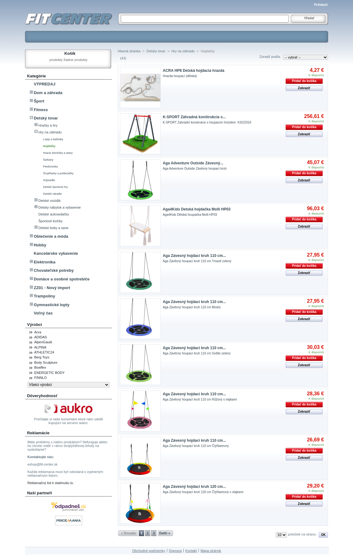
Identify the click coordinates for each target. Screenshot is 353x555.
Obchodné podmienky (148, 551)
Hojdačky (49, 146)
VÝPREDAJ (44, 84)
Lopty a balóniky (53, 139)
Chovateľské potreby (54, 270)
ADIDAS (40, 337)
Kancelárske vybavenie (56, 253)
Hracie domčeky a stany (58, 152)
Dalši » (164, 533)
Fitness (41, 109)
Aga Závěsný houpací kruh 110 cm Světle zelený (197, 353)
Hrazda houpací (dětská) (180, 76)
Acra (37, 332)
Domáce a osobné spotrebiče (62, 279)
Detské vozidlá (49, 200)
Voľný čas (43, 313)
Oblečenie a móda (51, 236)
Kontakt (191, 551)
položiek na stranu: (302, 534)
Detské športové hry (55, 187)
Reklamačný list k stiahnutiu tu (50, 483)
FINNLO (40, 377)
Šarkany (48, 159)
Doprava (175, 551)
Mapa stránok (211, 551)
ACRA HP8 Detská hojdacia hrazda (193, 70)
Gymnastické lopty (52, 304)
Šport (39, 101)
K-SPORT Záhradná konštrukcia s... (194, 117)
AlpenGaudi (43, 342)
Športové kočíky (50, 221)
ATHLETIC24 (44, 352)
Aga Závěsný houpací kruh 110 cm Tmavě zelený (197, 261)
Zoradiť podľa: (270, 57)
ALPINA (40, 347)
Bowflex (40, 367)
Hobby (40, 245)
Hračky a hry (47, 125)
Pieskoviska (50, 166)
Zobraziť (304, 88)
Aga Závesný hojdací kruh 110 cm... (194, 256)
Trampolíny (44, 296)
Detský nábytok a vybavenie (59, 207)
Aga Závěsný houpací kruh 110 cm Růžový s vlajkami (200, 399)
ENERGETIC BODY (49, 373)
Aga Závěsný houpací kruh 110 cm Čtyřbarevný (196, 446)
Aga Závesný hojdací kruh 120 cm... (194, 486)
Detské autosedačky (53, 214)
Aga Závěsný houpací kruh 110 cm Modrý (192, 307)
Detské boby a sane (53, 228)
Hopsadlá (49, 180)
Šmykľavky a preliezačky (58, 173)
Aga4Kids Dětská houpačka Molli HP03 (190, 214)
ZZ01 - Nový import (52, 287)
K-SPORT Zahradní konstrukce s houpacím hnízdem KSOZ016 (207, 122)
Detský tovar (46, 118)
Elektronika (44, 262)
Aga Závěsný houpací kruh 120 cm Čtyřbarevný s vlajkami (203, 492)
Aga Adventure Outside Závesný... (193, 163)
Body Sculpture (45, 362)
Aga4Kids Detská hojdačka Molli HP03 (197, 209)
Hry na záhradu (50, 132)
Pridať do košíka (304, 81)
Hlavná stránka (129, 51)
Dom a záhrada (48, 92)
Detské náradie (52, 193)
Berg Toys (41, 357)
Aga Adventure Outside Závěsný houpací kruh (195, 168)
